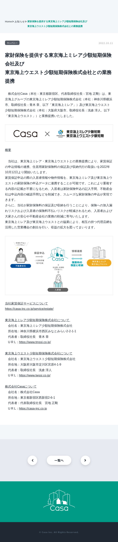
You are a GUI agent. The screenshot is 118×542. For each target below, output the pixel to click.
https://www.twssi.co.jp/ (35, 375)
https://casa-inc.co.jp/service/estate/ (29, 308)
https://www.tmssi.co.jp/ (35, 342)
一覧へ (59, 460)
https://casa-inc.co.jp (33, 408)
